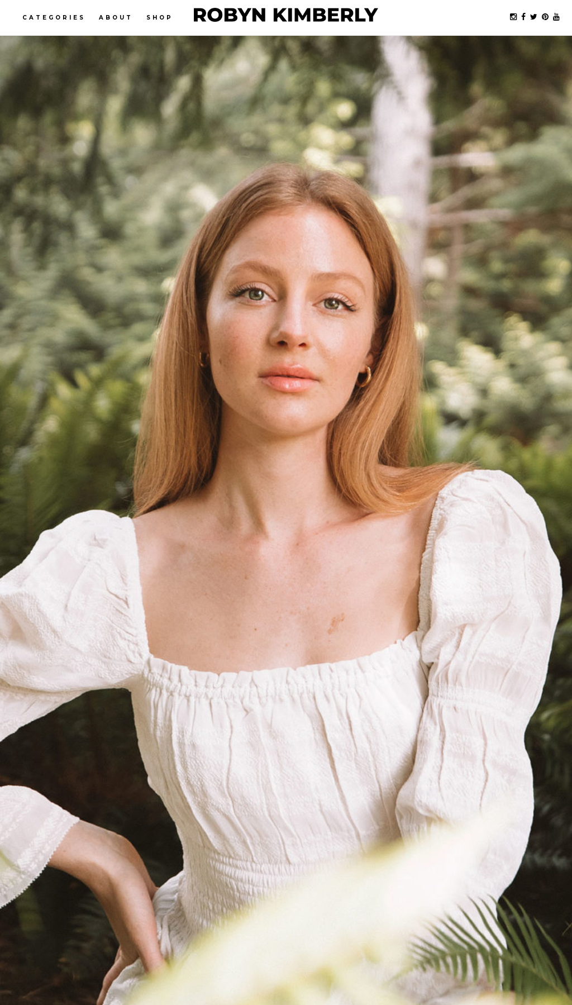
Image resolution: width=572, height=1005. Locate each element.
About (116, 17)
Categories (53, 17)
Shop (159, 17)
